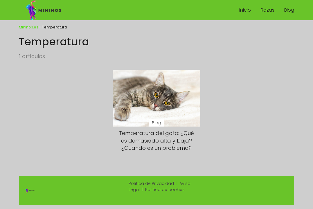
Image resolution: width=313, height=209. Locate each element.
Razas (267, 10)
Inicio (245, 10)
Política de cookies (165, 189)
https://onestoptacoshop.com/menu (250, 197)
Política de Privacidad (151, 183)
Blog (289, 10)
